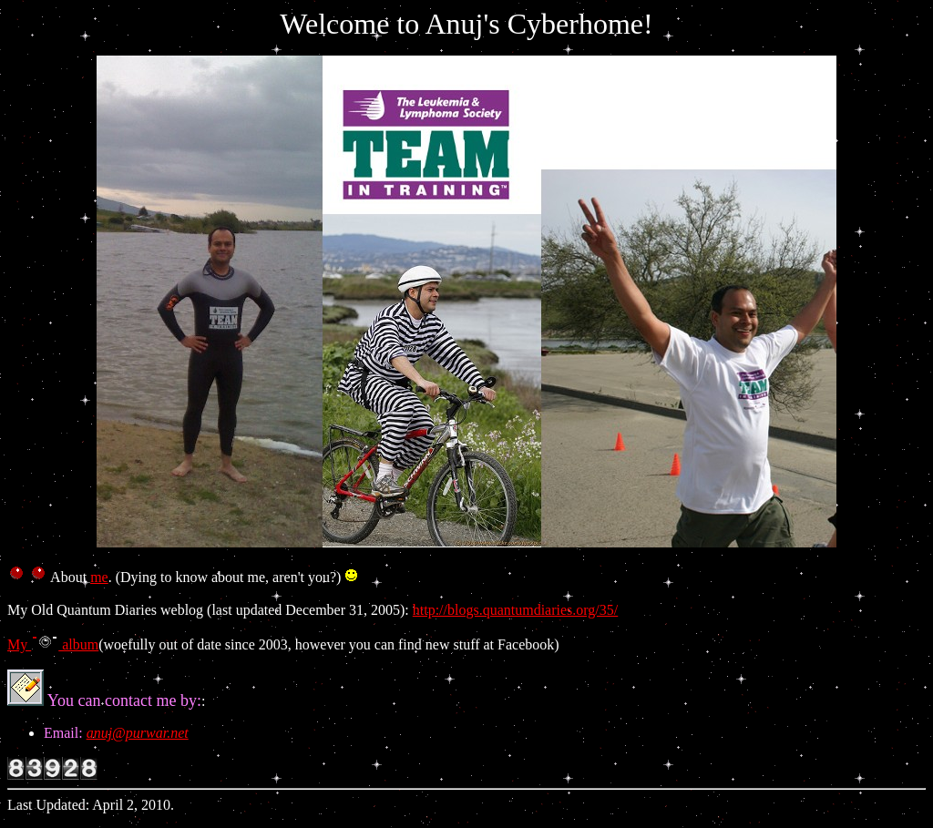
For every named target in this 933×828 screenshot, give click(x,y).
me (99, 577)
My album (52, 644)
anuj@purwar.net (138, 733)
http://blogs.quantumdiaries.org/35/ (515, 610)
